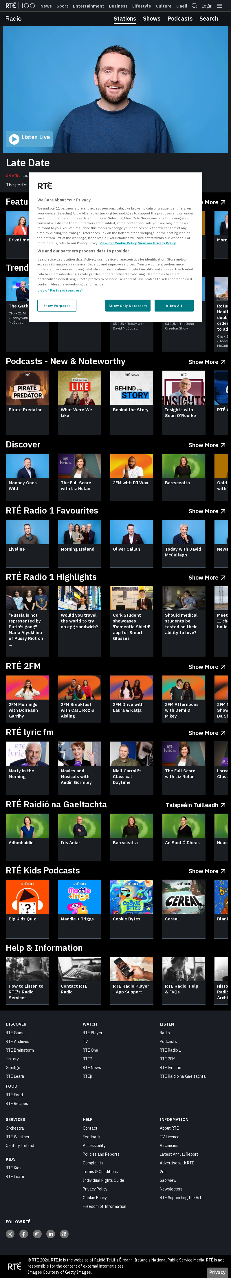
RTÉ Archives (17, 1041)
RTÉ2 (87, 1059)
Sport (62, 6)
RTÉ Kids (13, 1167)
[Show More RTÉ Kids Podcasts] (207, 870)
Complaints (93, 1163)
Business (118, 6)
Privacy (217, 1272)
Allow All (174, 305)
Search (208, 18)
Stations (125, 18)
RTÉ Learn (15, 1076)
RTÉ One (90, 1050)
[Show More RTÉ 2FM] (207, 665)
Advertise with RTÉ (177, 1163)
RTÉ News (92, 1067)
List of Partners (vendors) (59, 290)
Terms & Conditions (100, 1171)
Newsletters (171, 1189)
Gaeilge (184, 6)
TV (85, 1041)
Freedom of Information (104, 1206)
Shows (151, 18)
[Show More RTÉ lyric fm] (207, 731)
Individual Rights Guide (103, 1180)
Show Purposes (56, 305)
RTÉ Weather (18, 1136)
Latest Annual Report (179, 1154)
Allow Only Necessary (128, 305)
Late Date (28, 162)
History (12, 1059)
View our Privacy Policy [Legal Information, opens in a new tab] (157, 243)
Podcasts (179, 18)
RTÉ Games (16, 1032)
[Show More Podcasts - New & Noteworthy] (207, 360)
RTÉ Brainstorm (20, 1050)
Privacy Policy (95, 1189)
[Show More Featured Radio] (207, 201)
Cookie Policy (95, 1197)
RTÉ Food (14, 1094)
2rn (163, 1171)
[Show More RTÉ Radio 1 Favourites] (207, 510)
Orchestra (15, 1128)
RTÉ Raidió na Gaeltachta (183, 1076)
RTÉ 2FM (167, 1059)
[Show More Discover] (207, 444)
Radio (165, 1032)
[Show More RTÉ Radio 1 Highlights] (207, 576)
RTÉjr (87, 1076)
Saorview (168, 1180)
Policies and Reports (101, 1154)
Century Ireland (20, 1145)
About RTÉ (169, 1128)
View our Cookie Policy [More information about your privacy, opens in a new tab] (118, 243)
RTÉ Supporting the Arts (182, 1197)
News (46, 6)
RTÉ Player (92, 1032)
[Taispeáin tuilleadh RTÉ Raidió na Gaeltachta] (196, 804)
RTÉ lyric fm (170, 1067)
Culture (164, 6)
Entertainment (88, 6)
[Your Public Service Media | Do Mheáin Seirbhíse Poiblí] (14, 1266)
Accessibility (94, 1145)
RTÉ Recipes (17, 1103)
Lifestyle (141, 6)
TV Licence (169, 1136)
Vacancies (169, 1145)
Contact (90, 1128)
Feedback (91, 1136)
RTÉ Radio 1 (170, 1050)
